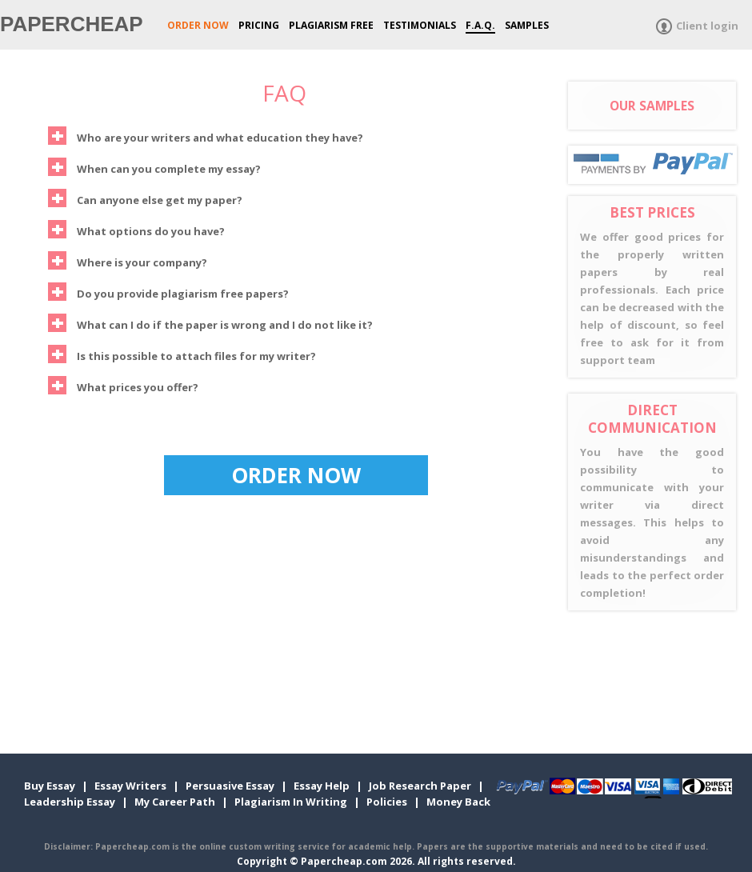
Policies (386, 801)
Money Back (458, 801)
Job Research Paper (420, 785)
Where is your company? (127, 260)
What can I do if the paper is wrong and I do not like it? (210, 323)
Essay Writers (130, 785)
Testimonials (419, 25)
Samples (527, 25)
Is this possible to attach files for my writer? (182, 354)
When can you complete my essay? (154, 167)
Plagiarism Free (331, 25)
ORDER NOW (198, 25)
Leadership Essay (69, 801)
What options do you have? (136, 229)
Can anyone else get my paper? (145, 198)
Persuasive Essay (230, 785)
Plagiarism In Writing (290, 801)
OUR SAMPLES (652, 105)
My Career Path (174, 801)
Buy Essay (49, 785)
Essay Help (322, 785)
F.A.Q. (480, 25)
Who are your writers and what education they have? (205, 135)
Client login (707, 25)
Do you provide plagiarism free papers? (168, 291)
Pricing (258, 25)
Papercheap (71, 24)
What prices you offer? (123, 385)
